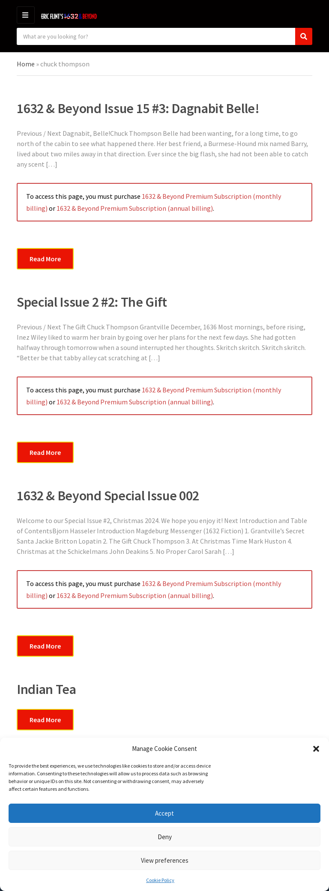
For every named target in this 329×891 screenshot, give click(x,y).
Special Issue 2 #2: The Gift (92, 302)
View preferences (164, 860)
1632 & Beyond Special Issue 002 (108, 495)
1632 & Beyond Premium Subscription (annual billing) (135, 208)
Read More (45, 258)
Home (26, 64)
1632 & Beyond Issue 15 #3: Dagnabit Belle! (138, 108)
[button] (316, 748)
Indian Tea (46, 689)
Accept (164, 813)
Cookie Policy (160, 880)
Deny (165, 837)
